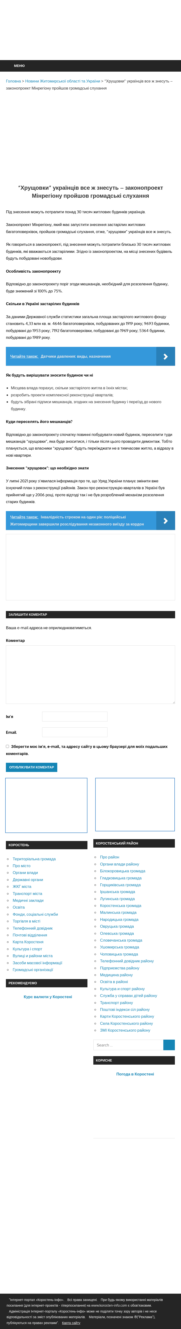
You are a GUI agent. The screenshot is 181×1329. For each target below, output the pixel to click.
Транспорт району (116, 1002)
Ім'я (9, 716)
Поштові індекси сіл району (125, 1009)
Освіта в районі (114, 981)
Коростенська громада (120, 905)
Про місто (21, 865)
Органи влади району (119, 863)
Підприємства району (119, 967)
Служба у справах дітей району (128, 995)
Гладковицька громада (120, 877)
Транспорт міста (27, 893)
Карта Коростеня (28, 941)
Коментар (15, 640)
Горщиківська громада (120, 884)
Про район (109, 856)
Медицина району (116, 974)
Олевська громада (117, 933)
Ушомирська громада (119, 946)
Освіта (19, 907)
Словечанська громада (121, 940)
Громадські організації (33, 969)
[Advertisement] (91, 41)
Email (11, 732)
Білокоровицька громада (122, 870)
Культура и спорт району (122, 988)
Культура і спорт (27, 948)
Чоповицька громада (119, 954)
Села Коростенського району (126, 1023)
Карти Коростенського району (127, 1016)
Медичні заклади (28, 900)
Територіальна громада (34, 858)
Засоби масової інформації (37, 962)
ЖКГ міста (22, 886)
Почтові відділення (30, 934)
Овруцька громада (117, 926)
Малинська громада (118, 912)
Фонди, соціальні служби (35, 914)
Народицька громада (119, 919)
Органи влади (25, 872)
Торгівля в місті (26, 921)
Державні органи (28, 879)
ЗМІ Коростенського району (125, 1030)
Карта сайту (71, 1323)
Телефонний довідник (33, 928)
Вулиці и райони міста (33, 955)
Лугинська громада (117, 898)
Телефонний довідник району (127, 960)
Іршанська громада (117, 891)
